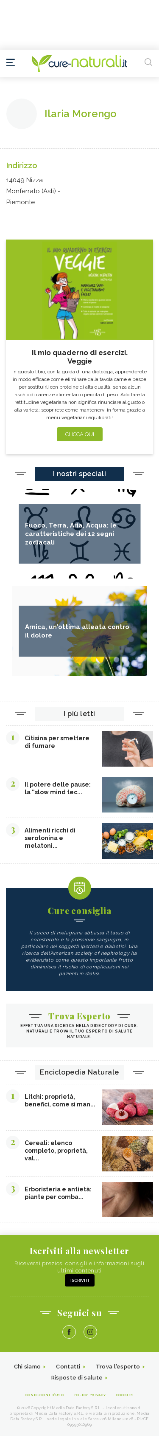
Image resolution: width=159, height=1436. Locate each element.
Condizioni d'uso (44, 1395)
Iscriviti (79, 1280)
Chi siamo (27, 1366)
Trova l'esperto (118, 1366)
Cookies (125, 1395)
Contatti (68, 1366)
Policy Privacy (90, 1395)
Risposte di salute (77, 1377)
